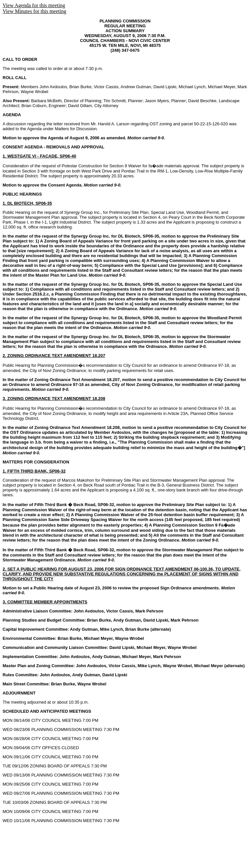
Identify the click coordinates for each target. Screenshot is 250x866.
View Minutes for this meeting (34, 11)
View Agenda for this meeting (34, 5)
